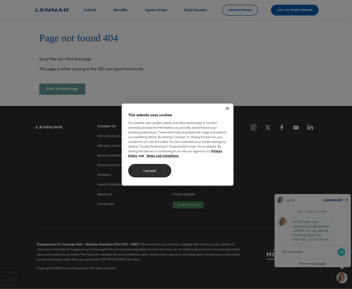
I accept (149, 170)
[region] (177, 144)
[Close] (227, 108)
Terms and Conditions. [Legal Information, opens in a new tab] (162, 156)
